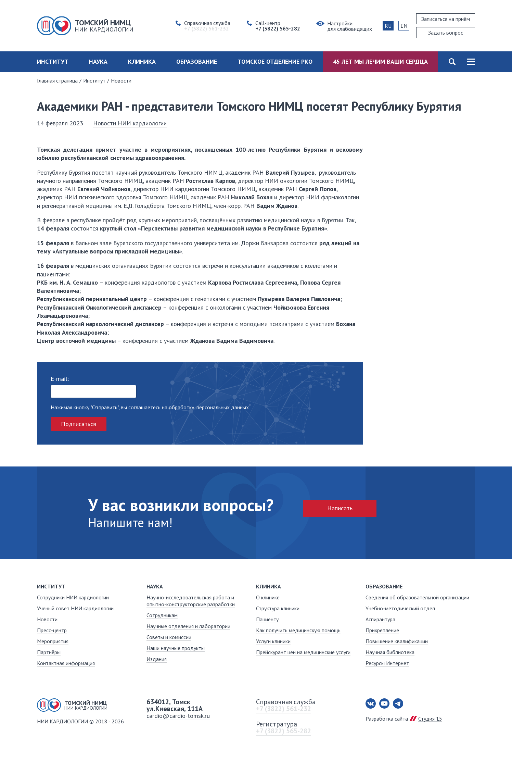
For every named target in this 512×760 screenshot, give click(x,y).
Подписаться (78, 424)
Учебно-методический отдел (400, 608)
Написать (340, 508)
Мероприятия (52, 641)
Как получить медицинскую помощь (298, 630)
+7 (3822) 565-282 (283, 730)
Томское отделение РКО (275, 61)
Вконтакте (371, 703)
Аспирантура (380, 619)
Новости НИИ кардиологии (130, 123)
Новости (121, 80)
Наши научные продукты (175, 648)
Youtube (384, 703)
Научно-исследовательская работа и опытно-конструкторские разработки (190, 601)
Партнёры (49, 652)
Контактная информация (66, 663)
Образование (196, 61)
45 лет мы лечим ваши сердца (380, 61)
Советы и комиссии (168, 637)
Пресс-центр (52, 630)
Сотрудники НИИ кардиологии (73, 597)
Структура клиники (277, 608)
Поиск (452, 61)
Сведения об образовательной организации (417, 597)
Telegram (398, 703)
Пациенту (267, 619)
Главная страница (57, 80)
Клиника (142, 61)
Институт (52, 61)
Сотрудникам (162, 615)
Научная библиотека (390, 652)
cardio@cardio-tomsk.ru (178, 716)
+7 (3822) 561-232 (283, 708)
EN (403, 25)
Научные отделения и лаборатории (188, 626)
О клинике (268, 597)
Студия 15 (430, 718)
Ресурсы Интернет (387, 663)
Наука (98, 61)
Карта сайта (470, 61)
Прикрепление (382, 630)
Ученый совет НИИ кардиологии (75, 608)
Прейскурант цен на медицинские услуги (303, 652)
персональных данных (222, 407)
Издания (156, 659)
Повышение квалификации (397, 641)
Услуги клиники (273, 641)
